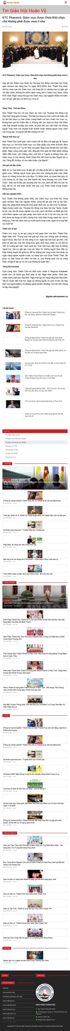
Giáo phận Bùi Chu (9, 1009)
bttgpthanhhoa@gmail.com (46, 1020)
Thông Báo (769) (11, 450)
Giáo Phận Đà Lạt (9, 1018)
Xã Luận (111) (10, 457)
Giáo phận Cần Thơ (9, 1013)
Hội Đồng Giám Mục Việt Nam (12, 996)
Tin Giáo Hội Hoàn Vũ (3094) (15, 442)
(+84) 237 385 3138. (44, 1017)
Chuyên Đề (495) (11, 453)
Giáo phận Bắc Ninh (9, 1005)
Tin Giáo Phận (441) (12, 435)
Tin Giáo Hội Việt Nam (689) (15, 439)
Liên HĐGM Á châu (9, 992)
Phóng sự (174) (11, 446)
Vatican (5, 988)
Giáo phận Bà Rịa (8, 1001)
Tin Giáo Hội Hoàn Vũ (24, 10)
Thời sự (6, 431)
